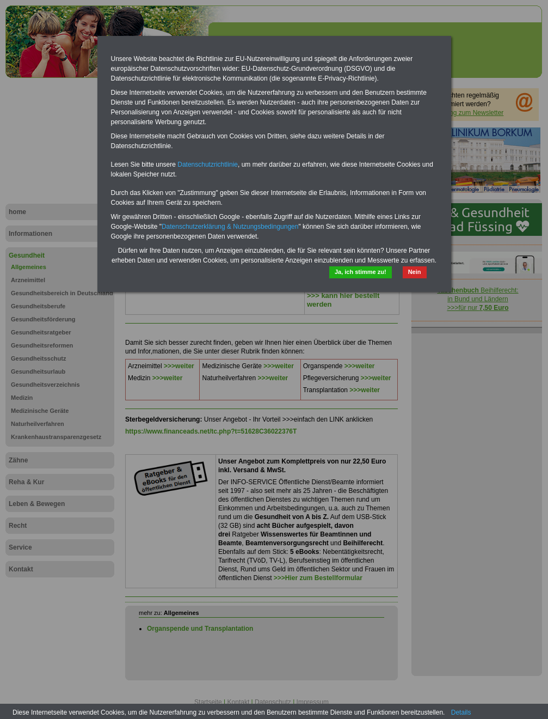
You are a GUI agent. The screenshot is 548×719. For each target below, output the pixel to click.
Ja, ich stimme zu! (360, 272)
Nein (414, 272)
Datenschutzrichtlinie (207, 164)
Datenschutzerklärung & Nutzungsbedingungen (230, 226)
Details (461, 712)
